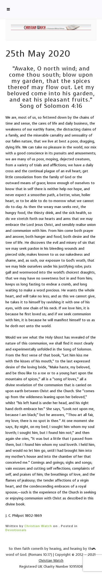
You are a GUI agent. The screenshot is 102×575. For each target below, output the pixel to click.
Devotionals (16, 530)
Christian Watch (38, 526)
